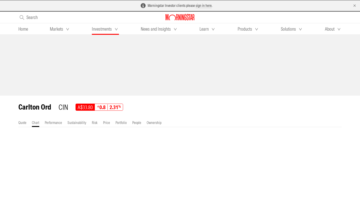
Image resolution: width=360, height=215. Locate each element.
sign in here (204, 5)
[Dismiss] (354, 5)
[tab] (23, 29)
